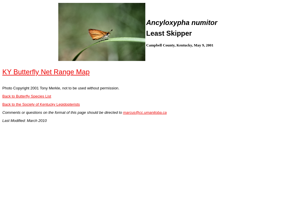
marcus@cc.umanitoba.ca (144, 112)
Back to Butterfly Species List (26, 96)
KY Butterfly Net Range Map (46, 72)
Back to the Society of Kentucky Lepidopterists (41, 104)
